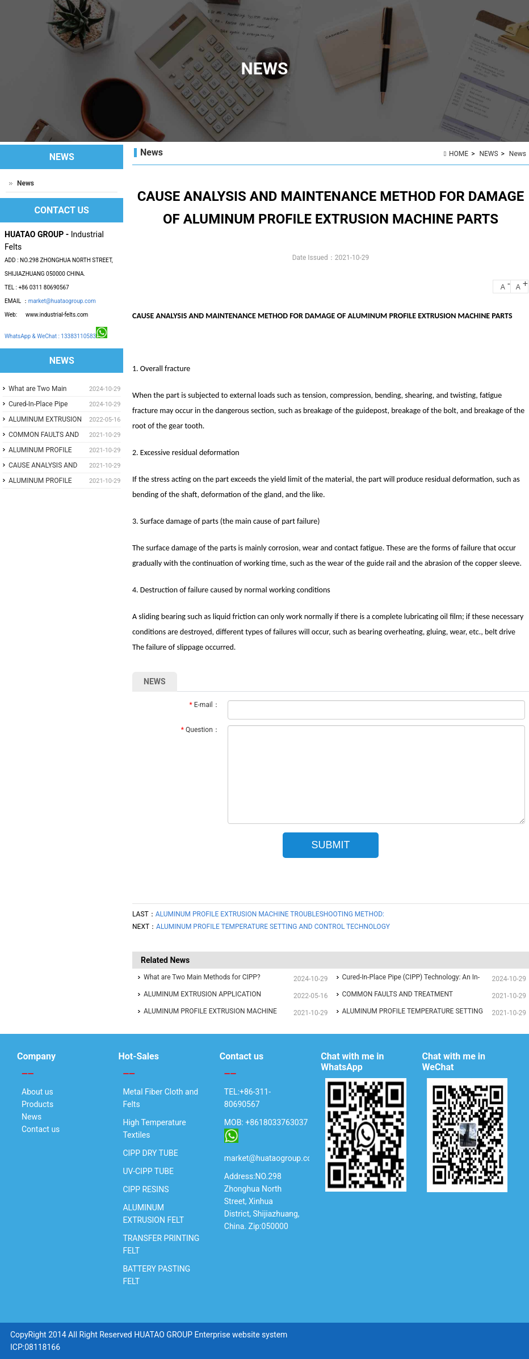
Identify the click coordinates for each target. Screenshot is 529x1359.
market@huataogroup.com (62, 301)
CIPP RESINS (146, 1189)
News (517, 154)
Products (37, 1104)
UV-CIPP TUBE (148, 1171)
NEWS (488, 154)
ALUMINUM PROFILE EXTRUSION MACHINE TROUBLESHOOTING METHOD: (270, 914)
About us (37, 1091)
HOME (458, 154)
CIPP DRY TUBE (150, 1153)
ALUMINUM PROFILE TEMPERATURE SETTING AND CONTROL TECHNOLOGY (273, 927)
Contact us (41, 1129)
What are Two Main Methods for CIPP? (202, 977)
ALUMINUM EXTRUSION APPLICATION (202, 994)
